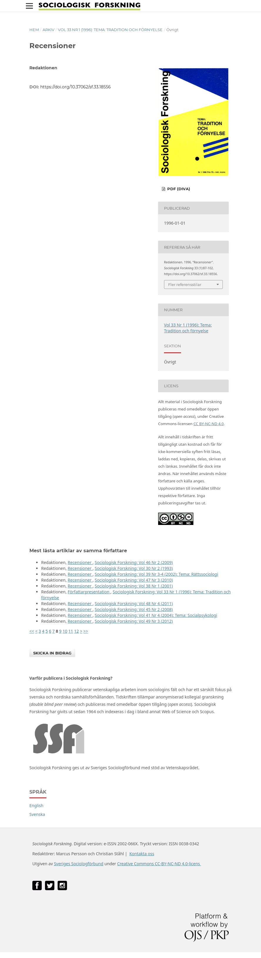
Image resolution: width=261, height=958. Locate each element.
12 (76, 631)
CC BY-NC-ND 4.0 (208, 423)
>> (85, 631)
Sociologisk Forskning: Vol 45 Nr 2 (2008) (134, 609)
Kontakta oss (141, 853)
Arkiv (48, 29)
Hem (34, 29)
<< (31, 631)
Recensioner (80, 562)
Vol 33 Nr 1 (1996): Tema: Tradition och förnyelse (110, 29)
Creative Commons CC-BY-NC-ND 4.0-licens (159, 863)
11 (70, 631)
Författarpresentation (89, 592)
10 (65, 631)
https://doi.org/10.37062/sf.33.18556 (75, 87)
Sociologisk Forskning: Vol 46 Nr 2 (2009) (134, 562)
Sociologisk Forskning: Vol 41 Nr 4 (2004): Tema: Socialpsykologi (156, 615)
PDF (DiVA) (178, 188)
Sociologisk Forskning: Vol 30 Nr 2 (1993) (134, 568)
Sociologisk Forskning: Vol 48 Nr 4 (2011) (134, 603)
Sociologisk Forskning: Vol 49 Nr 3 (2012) (134, 621)
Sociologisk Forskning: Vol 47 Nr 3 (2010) (134, 580)
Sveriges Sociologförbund (78, 863)
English (36, 805)
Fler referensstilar (184, 284)
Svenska (37, 814)
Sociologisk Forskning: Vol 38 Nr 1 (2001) (134, 586)
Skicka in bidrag (52, 653)
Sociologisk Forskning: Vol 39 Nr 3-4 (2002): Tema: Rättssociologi (156, 574)
